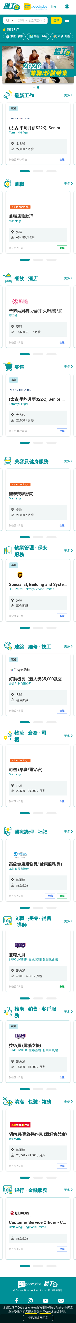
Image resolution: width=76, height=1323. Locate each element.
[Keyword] (32, 20)
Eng (53, 6)
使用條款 (45, 1311)
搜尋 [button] (56, 20)
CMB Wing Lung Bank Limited (27, 1227)
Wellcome (15, 1138)
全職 (62, 159)
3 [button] (51, 171)
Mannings (15, 221)
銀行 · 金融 (38, 37)
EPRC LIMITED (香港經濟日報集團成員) (33, 959)
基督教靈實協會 (19, 868)
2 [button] (38, 171)
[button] (9, 20)
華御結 (13, 315)
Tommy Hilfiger (18, 132)
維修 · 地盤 (61, 37)
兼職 (62, 248)
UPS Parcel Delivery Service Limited (31, 589)
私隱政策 (31, 1311)
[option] (38, 134)
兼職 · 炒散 (14, 37)
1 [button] (25, 171)
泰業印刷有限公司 (20, 683)
